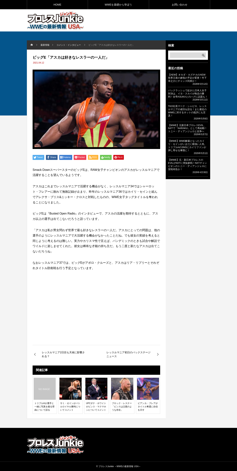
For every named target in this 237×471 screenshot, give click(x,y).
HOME (57, 4)
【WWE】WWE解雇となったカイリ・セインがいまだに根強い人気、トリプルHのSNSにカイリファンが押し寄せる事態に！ (187, 146)
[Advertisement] (166, 20)
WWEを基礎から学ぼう (118, 4)
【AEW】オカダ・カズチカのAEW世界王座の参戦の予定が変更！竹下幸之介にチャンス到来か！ (187, 77)
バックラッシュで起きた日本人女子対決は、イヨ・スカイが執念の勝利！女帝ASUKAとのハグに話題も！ (188, 93)
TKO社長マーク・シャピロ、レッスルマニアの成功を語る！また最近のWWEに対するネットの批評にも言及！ (187, 111)
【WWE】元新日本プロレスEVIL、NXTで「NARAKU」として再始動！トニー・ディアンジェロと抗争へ (187, 128)
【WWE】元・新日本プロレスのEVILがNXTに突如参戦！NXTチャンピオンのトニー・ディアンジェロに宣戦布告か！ (187, 164)
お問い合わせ (179, 4)
